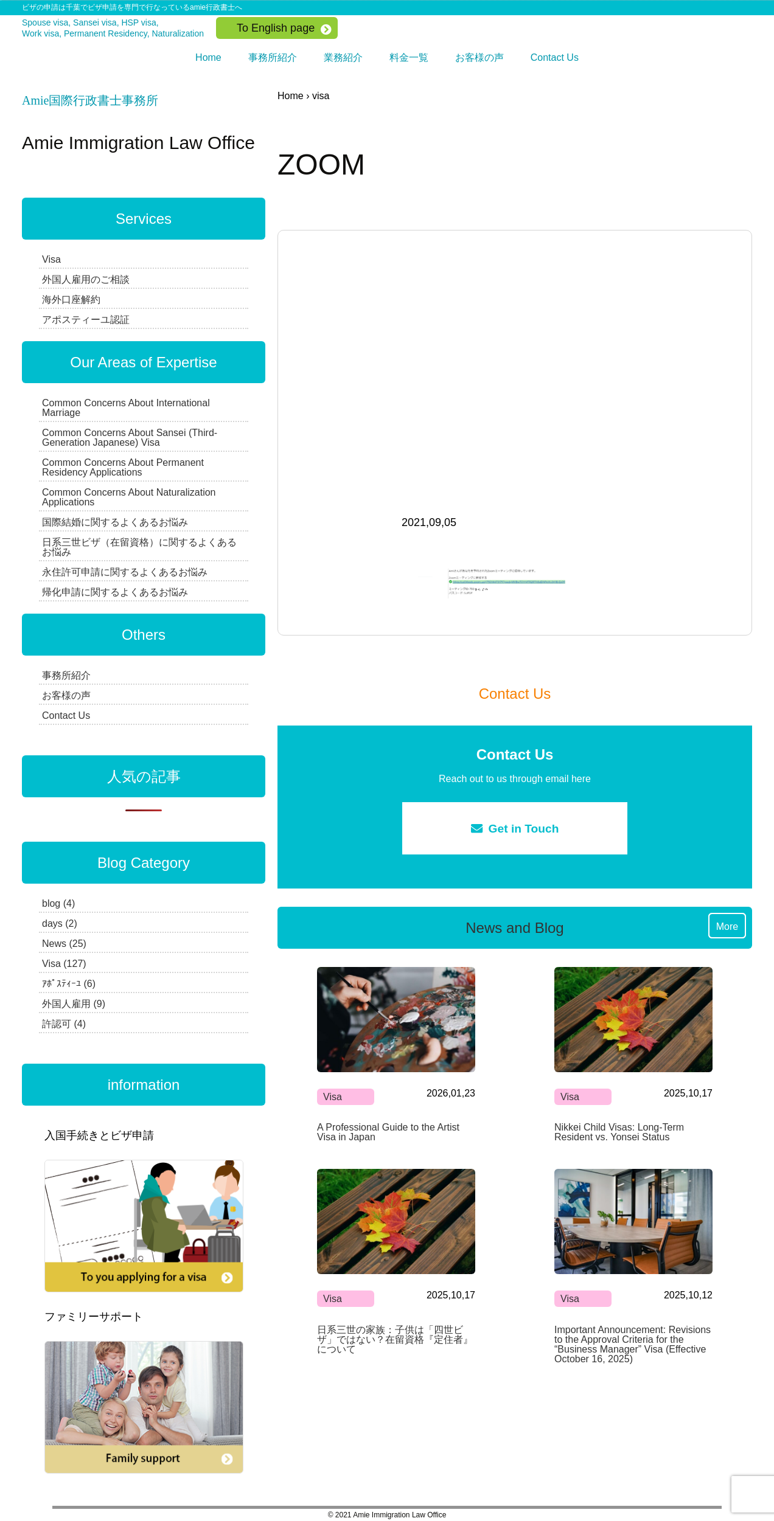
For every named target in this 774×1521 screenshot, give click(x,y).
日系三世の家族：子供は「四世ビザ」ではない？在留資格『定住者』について (395, 1339)
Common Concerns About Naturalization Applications (128, 497)
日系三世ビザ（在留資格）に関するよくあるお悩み (139, 547)
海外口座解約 (71, 299)
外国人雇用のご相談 (86, 279)
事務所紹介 (272, 57)
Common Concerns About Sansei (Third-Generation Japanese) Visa (129, 438)
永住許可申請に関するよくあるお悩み (124, 572)
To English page (276, 28)
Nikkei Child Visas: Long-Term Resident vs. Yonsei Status (619, 1132)
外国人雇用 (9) (73, 1004)
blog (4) (58, 903)
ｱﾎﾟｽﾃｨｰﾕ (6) (69, 984)
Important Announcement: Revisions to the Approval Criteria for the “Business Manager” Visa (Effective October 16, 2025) (632, 1344)
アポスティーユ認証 (86, 319)
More (727, 926)
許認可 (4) (64, 1024)
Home (208, 57)
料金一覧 (408, 57)
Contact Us (555, 57)
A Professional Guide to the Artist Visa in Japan (388, 1132)
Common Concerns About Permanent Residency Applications (123, 467)
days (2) (59, 923)
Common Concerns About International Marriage (126, 408)
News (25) (64, 943)
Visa (332, 1097)
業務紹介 (343, 57)
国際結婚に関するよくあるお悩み (115, 522)
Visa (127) (64, 963)
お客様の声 (479, 57)
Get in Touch (515, 828)
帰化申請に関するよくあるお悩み (115, 592)
